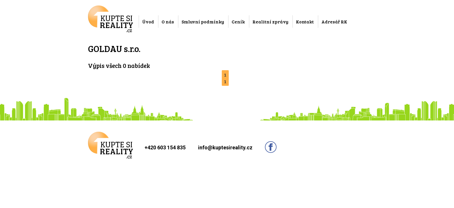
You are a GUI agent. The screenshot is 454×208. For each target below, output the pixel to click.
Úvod (148, 21)
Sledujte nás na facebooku (271, 147)
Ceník (238, 21)
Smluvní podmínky (203, 21)
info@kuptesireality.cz (225, 147)
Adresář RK (334, 21)
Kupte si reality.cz (110, 18)
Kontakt (305, 21)
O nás (168, 21)
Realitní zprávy (270, 21)
